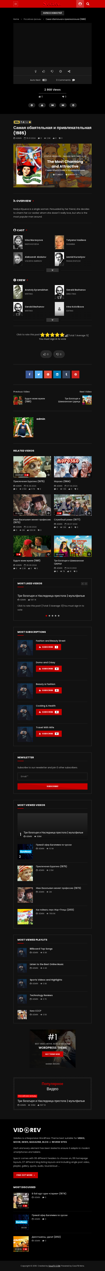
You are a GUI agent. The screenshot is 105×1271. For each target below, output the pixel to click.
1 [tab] (46, 616)
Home (16, 19)
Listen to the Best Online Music (47, 964)
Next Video (86, 391)
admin (19, 138)
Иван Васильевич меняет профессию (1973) (32, 521)
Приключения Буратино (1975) (29, 481)
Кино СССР (35, 1010)
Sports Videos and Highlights (46, 979)
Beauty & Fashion (45, 684)
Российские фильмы (32, 19)
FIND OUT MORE (25, 1175)
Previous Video (21, 391)
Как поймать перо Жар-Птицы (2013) (55, 909)
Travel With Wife (45, 727)
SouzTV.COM (54, 1266)
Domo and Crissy (45, 662)
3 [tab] (52, 616)
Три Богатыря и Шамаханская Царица (69, 400)
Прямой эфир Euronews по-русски (54, 844)
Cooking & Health (46, 705)
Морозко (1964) (62, 481)
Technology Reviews (41, 995)
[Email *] (53, 776)
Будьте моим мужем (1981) (35, 400)
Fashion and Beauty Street (50, 640)
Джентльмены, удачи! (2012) (46, 1236)
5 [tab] (58, 616)
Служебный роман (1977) (67, 519)
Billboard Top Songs (41, 948)
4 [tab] (55, 616)
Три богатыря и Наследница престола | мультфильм (51, 596)
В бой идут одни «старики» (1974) (49, 1193)
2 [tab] (49, 616)
